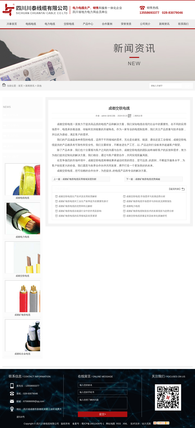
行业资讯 (13, 125)
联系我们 (183, 23)
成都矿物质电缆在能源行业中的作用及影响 (79, 211)
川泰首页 (12, 23)
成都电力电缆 (22, 237)
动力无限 (146, 423)
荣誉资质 (126, 23)
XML (125, 423)
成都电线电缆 (22, 198)
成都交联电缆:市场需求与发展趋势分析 (145, 196)
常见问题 (13, 135)
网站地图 (110, 423)
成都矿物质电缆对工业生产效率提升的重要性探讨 (83, 201)
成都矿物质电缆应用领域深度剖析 (79, 179)
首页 (20, 85)
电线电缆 (31, 23)
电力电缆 (50, 23)
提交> (102, 414)
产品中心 (88, 23)
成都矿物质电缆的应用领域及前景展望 (77, 215)
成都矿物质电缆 (22, 314)
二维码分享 (137, 116)
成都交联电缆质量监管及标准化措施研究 (146, 215)
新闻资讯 (164, 23)
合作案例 (107, 23)
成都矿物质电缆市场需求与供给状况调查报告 (149, 201)
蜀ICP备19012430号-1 (92, 423)
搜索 (187, 86)
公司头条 (13, 115)
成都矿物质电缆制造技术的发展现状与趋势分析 (150, 211)
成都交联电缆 (22, 275)
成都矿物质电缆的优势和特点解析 (75, 206)
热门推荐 (13, 156)
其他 (39, 85)
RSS (119, 423)
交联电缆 (69, 23)
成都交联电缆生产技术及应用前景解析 (77, 196)
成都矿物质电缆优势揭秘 (147, 179)
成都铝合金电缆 (22, 353)
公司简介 (145, 23)
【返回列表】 (174, 189)
